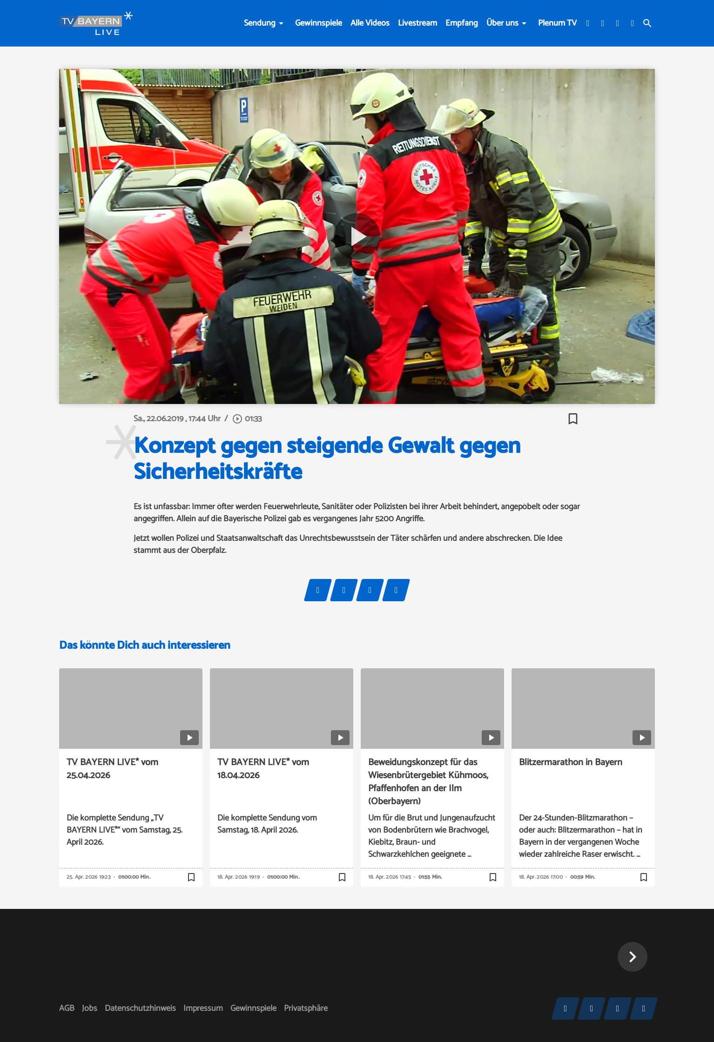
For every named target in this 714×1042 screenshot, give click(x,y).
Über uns (502, 23)
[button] (632, 957)
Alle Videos (370, 23)
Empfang (461, 23)
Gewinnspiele (318, 23)
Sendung (260, 23)
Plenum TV (557, 23)
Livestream (417, 23)
